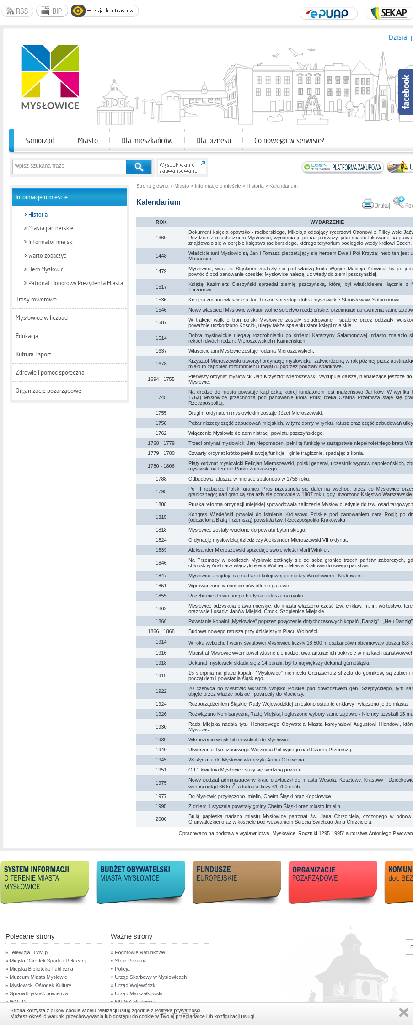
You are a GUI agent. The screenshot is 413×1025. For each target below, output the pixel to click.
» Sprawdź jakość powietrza (36, 993)
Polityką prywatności (178, 1010)
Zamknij (403, 1012)
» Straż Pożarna (129, 960)
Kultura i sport (33, 354)
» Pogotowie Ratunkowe (138, 952)
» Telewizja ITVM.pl (27, 952)
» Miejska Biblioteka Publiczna (39, 969)
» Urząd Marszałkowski (136, 993)
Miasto (88, 140)
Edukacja (27, 336)
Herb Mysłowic (45, 269)
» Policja (120, 969)
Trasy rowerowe (36, 299)
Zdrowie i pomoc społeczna (50, 372)
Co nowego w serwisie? (289, 140)
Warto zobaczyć (47, 256)
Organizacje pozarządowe (48, 390)
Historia (38, 214)
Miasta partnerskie (51, 228)
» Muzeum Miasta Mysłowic (36, 977)
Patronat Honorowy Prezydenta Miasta (75, 283)
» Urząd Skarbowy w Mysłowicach (149, 977)
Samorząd (39, 140)
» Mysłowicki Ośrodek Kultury (38, 985)
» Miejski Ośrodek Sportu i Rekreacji (45, 960)
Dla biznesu (213, 140)
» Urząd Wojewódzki (133, 985)
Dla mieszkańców (147, 140)
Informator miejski (51, 242)
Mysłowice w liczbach (43, 317)
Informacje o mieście (42, 197)
